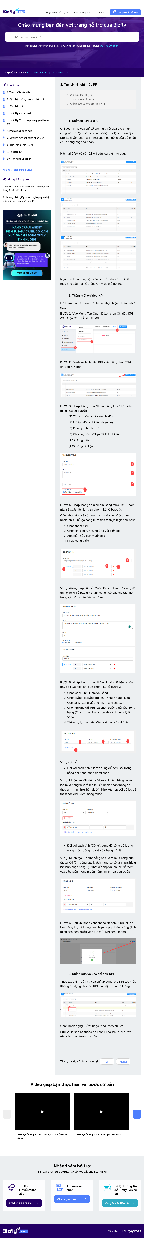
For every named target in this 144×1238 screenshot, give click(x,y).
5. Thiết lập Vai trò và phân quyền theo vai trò (29, 121)
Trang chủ (8, 72)
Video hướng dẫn (82, 12)
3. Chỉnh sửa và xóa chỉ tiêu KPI (86, 103)
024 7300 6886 (109, 45)
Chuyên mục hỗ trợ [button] (55, 12)
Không (123, 1061)
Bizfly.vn (100, 12)
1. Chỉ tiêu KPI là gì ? (80, 95)
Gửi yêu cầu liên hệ (117, 1203)
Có (107, 1061)
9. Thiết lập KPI (15, 151)
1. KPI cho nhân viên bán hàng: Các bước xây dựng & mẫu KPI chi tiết (26, 188)
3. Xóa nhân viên (15, 106)
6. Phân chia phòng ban (19, 130)
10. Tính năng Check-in (19, 158)
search (10, 37)
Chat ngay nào (66, 1199)
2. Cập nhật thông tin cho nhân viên (26, 99)
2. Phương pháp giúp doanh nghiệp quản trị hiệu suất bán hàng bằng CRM (26, 198)
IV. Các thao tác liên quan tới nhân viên (47, 72)
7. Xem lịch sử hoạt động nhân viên (25, 137)
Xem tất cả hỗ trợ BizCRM (18, 169)
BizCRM (20, 72)
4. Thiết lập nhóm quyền (19, 113)
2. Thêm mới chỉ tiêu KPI (82, 99)
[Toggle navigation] (8, 3)
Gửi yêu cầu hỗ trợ (125, 12)
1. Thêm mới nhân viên (19, 92)
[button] (137, 1114)
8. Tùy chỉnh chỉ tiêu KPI (20, 144)
